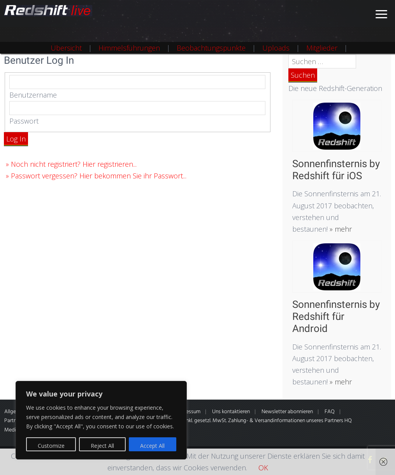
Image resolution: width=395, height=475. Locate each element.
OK (263, 467)
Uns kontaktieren (231, 411)
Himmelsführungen (129, 47)
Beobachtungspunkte (211, 47)
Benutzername (33, 95)
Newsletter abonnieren (287, 411)
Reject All (102, 445)
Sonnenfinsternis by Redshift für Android (336, 316)
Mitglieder (321, 47)
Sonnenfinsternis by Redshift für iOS (336, 170)
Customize (51, 445)
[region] (101, 420)
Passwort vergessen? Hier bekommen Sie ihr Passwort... (98, 175)
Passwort (24, 121)
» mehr (340, 229)
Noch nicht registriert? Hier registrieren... (74, 164)
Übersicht (66, 47)
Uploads (276, 47)
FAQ (330, 411)
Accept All (152, 445)
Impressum (188, 411)
